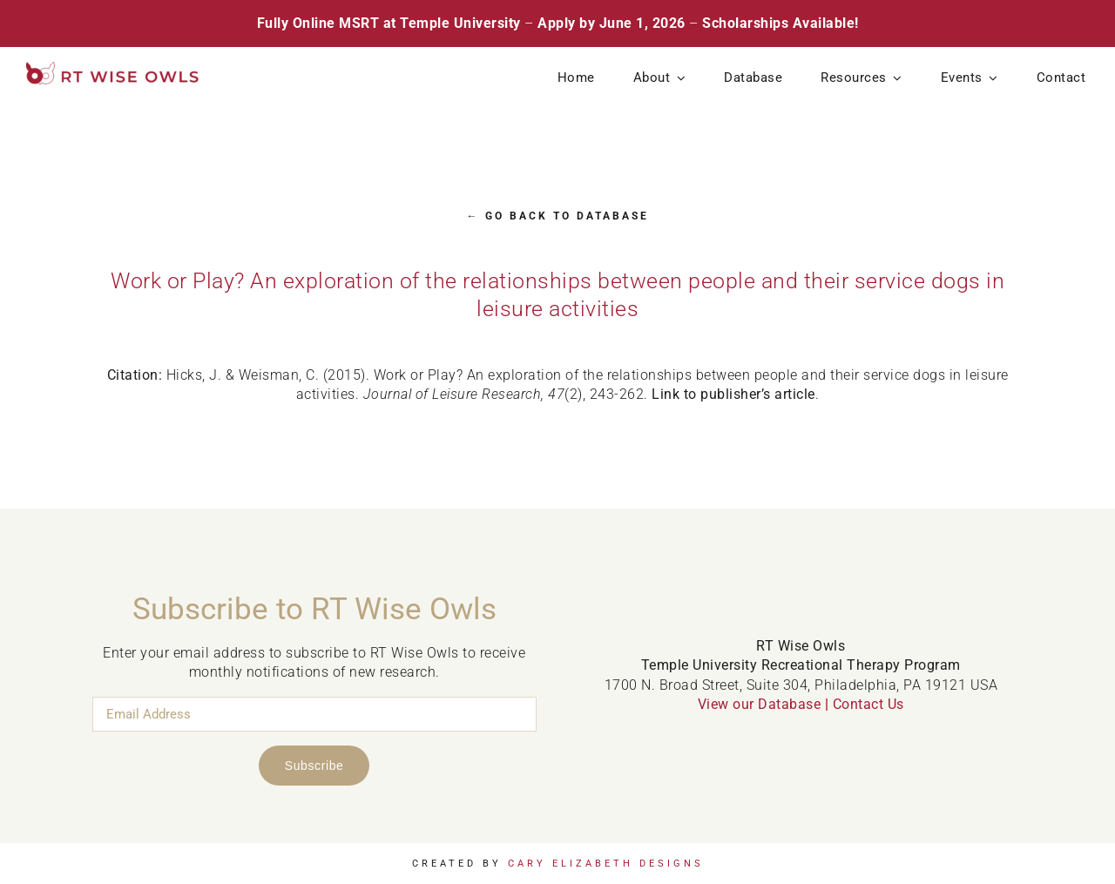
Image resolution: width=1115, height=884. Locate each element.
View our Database (759, 704)
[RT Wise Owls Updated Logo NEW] (113, 68)
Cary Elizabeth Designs (606, 863)
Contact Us (868, 704)
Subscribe (314, 766)
